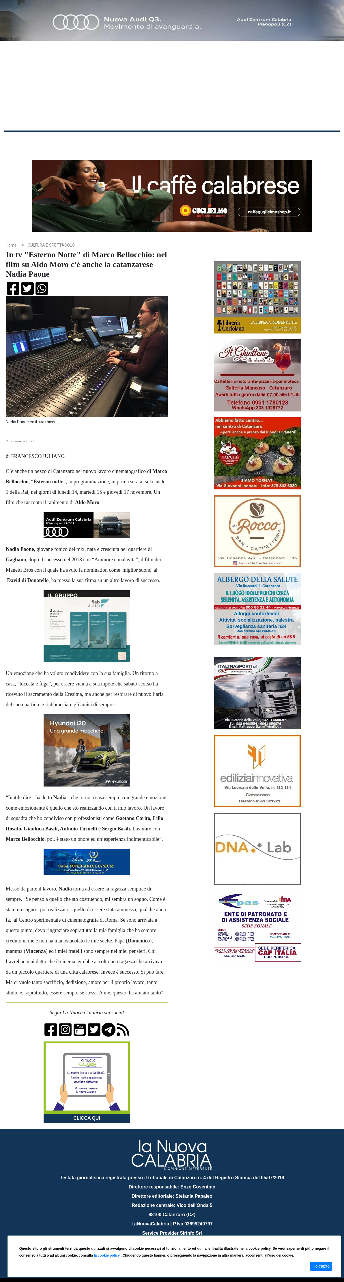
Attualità (127, 141)
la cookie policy (107, 1255)
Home (18, 140)
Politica (86, 141)
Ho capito (321, 1266)
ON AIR (317, 142)
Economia (152, 141)
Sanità (106, 141)
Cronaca (64, 141)
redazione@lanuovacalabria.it (184, 1233)
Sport (174, 141)
